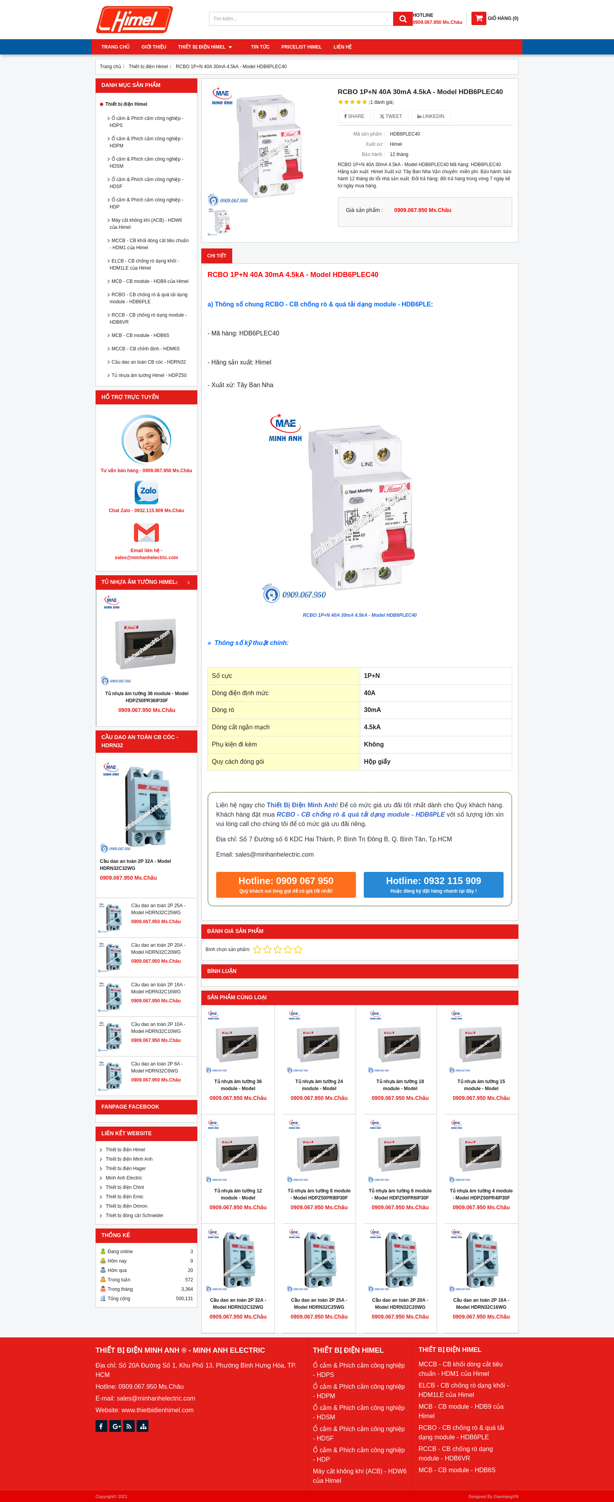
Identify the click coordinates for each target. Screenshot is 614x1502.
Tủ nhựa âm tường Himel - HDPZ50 (149, 375)
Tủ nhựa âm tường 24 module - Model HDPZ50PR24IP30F (319, 1088)
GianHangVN (505, 1496)
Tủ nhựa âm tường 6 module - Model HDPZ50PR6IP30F (400, 1194)
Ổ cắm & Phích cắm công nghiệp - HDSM (146, 162)
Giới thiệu (153, 47)
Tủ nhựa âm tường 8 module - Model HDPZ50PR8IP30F (319, 1194)
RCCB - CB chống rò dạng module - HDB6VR (148, 318)
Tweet (391, 116)
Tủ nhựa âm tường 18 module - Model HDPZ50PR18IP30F (400, 1088)
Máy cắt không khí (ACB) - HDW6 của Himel (146, 223)
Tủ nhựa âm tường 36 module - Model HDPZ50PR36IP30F (147, 697)
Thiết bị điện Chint (125, 1187)
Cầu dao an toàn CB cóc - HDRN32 (149, 362)
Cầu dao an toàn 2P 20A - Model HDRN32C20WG (400, 1303)
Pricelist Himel (294, 47)
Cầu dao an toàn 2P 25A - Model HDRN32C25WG (319, 1303)
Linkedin (430, 116)
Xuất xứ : (375, 144)
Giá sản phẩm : (364, 210)
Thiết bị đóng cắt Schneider (134, 1215)
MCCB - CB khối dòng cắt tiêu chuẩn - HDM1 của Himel (149, 244)
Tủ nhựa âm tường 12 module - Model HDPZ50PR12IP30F (238, 1198)
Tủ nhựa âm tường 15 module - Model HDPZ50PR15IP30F (481, 1088)
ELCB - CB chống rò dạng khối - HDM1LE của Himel (144, 264)
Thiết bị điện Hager (126, 1168)
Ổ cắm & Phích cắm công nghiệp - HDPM (146, 142)
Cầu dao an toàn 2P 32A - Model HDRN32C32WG (135, 865)
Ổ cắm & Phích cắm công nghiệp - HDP (146, 203)
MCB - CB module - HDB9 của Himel (150, 281)
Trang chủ (115, 47)
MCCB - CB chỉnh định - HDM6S (146, 348)
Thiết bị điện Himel (205, 47)
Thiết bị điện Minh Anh (129, 1159)
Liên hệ (336, 47)
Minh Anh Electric (124, 1178)
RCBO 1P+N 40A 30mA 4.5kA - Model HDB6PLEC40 (360, 615)
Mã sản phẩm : (369, 134)
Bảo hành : (373, 154)
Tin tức (253, 47)
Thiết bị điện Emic (124, 1196)
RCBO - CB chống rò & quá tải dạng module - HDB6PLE (149, 298)
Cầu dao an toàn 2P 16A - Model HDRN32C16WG (481, 1303)
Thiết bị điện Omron (126, 1206)
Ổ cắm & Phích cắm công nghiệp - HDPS (146, 122)
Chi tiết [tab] (216, 256)
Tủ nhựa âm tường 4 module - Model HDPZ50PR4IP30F (481, 1194)
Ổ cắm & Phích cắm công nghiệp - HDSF (146, 183)
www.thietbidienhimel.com (157, 1410)
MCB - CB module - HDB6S (140, 335)
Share (354, 116)
